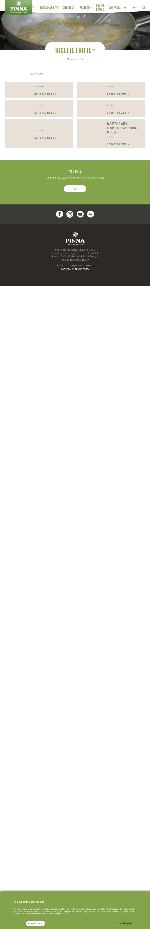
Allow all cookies (35, 923)
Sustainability (49, 8)
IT (125, 7)
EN (134, 7)
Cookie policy (67, 269)
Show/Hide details (124, 923)
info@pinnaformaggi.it (65, 253)
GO (75, 188)
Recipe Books (100, 7)
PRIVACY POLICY (82, 269)
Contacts (115, 8)
